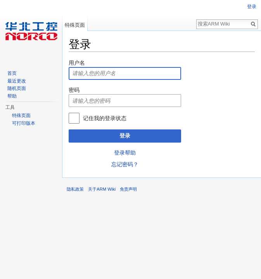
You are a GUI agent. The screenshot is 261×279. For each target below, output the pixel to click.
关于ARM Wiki (102, 189)
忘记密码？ (124, 164)
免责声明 (128, 189)
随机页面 (16, 88)
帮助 (12, 96)
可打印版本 (23, 123)
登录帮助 (125, 153)
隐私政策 (75, 189)
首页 (12, 73)
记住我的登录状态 (104, 118)
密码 (74, 90)
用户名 (77, 63)
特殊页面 (75, 25)
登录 (124, 136)
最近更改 (16, 81)
